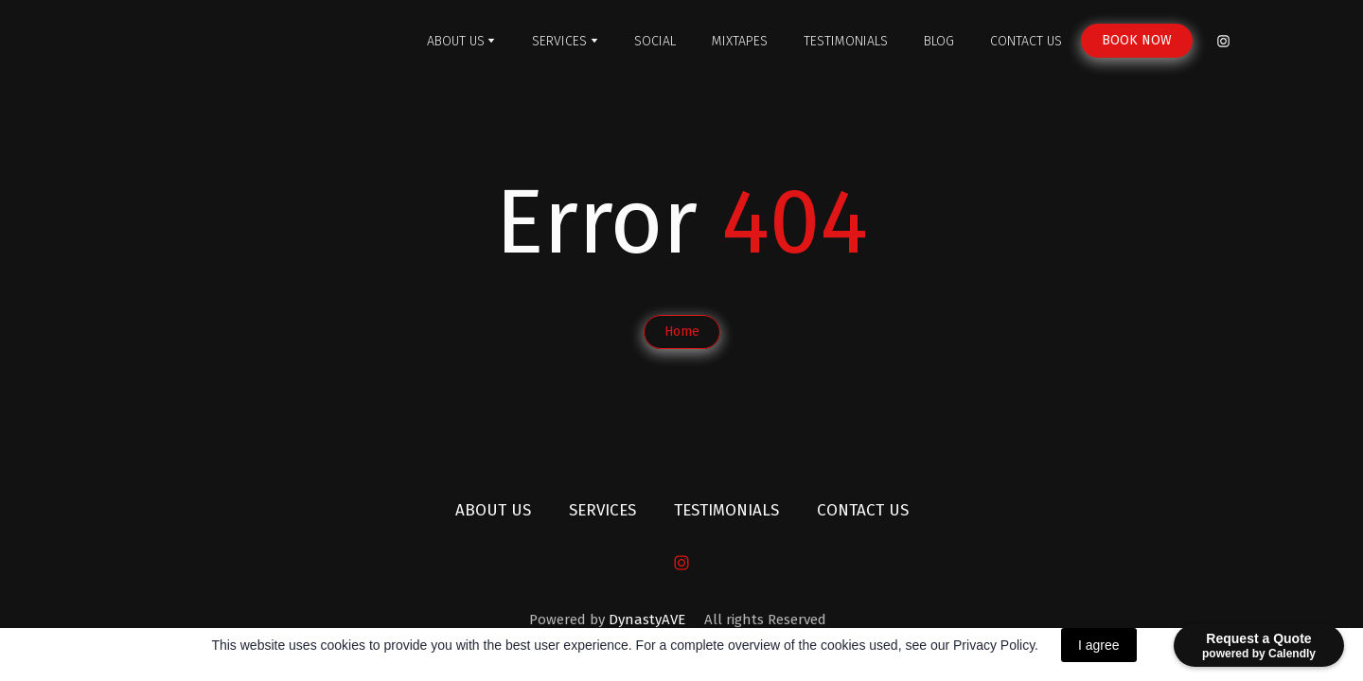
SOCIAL (655, 41)
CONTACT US (1026, 41)
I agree (1099, 645)
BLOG (939, 41)
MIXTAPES (740, 41)
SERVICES (559, 41)
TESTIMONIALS (846, 41)
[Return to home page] (254, 41)
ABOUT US (456, 41)
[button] (1137, 41)
